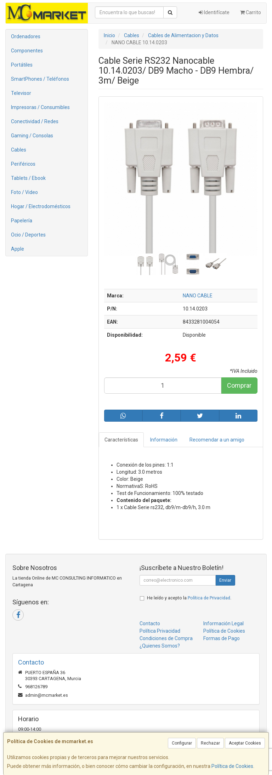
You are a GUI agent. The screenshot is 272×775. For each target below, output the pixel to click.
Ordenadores (25, 36)
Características (121, 440)
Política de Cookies (232, 766)
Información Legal (223, 623)
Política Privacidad (160, 631)
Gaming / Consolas (32, 135)
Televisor (21, 93)
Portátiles (22, 65)
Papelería (21, 220)
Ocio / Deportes (28, 235)
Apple (17, 249)
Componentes (27, 50)
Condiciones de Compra (166, 638)
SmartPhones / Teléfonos (40, 79)
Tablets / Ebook (28, 178)
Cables (18, 150)
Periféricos (23, 164)
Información (163, 440)
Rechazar (210, 743)
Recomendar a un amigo (216, 440)
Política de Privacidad (209, 597)
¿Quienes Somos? (160, 646)
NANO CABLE (197, 295)
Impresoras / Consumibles (40, 107)
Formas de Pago (221, 638)
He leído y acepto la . (189, 597)
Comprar (239, 385)
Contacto (150, 623)
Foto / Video (24, 192)
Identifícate (214, 12)
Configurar (182, 743)
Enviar (225, 580)
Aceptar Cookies (245, 743)
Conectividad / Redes (34, 121)
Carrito (250, 12)
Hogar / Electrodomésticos (40, 206)
